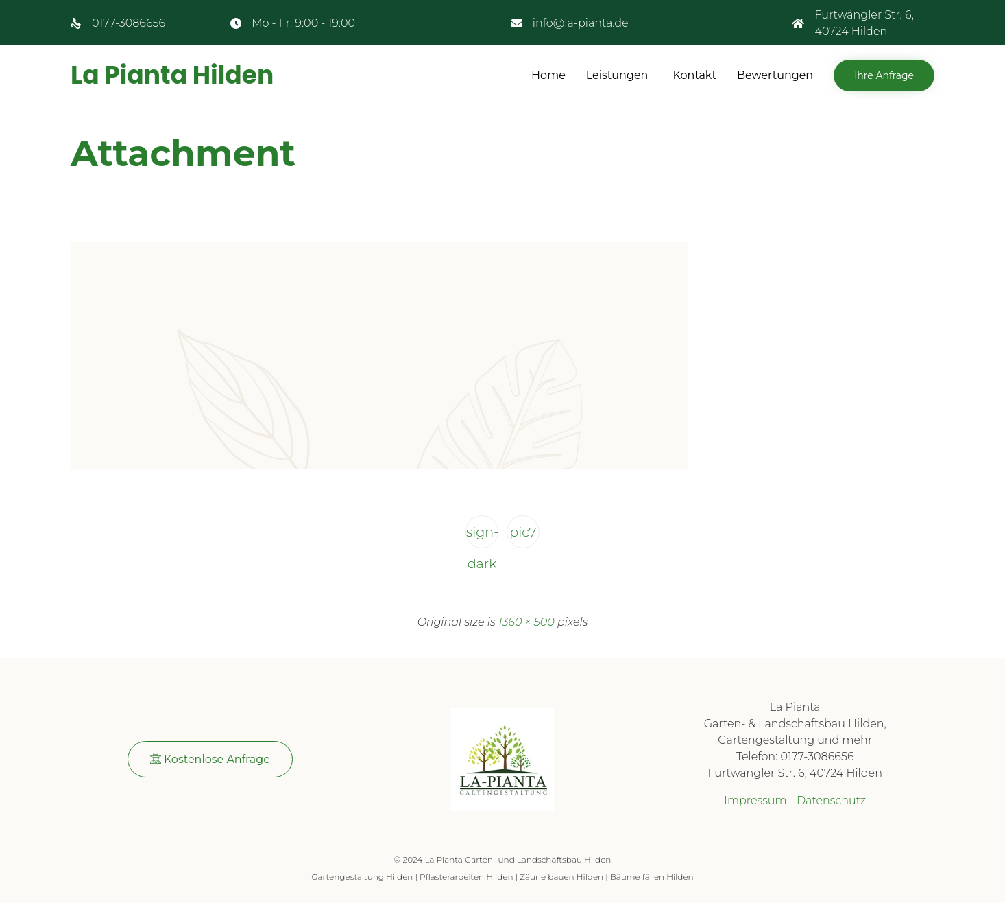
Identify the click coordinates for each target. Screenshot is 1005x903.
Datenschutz (831, 800)
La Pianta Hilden (172, 75)
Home (548, 75)
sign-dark (482, 536)
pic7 (522, 532)
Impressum (755, 800)
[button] (884, 75)
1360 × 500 (526, 622)
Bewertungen (775, 75)
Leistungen (617, 75)
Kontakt (694, 75)
